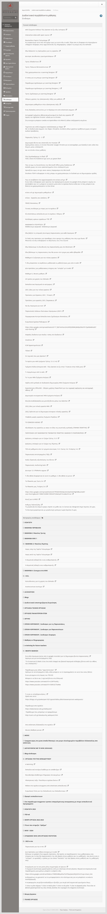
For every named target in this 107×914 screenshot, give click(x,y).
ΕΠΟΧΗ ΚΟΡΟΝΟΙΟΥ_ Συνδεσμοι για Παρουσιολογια (44, 629)
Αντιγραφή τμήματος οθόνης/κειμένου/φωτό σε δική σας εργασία (49, 115)
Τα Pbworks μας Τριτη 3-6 (35, 481)
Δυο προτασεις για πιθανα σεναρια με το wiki (42, 852)
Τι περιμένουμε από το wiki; (36, 372)
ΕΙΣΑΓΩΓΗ (28, 522)
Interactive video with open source (38, 35)
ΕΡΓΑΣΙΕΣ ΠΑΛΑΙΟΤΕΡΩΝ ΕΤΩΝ (36, 613)
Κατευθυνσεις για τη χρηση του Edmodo (40, 581)
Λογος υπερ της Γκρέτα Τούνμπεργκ (38, 549)
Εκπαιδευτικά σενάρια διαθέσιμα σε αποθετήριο (43, 770)
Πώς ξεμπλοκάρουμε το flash (36, 156)
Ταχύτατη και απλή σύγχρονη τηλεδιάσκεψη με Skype (45, 127)
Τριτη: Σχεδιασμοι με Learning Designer (40, 94)
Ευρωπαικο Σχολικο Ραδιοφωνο (37, 322)
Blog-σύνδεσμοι (30, 754)
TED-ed (27, 814)
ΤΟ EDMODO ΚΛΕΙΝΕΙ (33, 422)
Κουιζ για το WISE (32, 499)
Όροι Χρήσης (64, 910)
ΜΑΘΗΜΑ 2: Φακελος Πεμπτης (36, 544)
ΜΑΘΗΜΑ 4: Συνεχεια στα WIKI (36, 571)
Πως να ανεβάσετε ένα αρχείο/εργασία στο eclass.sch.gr (46, 180)
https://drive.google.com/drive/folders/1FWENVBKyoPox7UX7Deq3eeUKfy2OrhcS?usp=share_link (58, 874)
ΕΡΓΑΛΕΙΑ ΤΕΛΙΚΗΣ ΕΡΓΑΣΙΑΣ (35, 608)
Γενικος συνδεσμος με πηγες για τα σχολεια (41, 209)
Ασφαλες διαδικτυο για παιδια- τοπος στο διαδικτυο (44, 335)
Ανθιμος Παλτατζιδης (34, 505)
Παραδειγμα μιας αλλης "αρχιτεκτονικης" (40, 670)
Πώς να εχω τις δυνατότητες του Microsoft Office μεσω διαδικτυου (50, 165)
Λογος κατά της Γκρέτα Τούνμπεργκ (38, 555)
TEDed (28, 351)
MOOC (27, 735)
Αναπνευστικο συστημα (34, 587)
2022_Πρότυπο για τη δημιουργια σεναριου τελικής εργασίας (47, 412)
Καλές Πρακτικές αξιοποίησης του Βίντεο (40, 460)
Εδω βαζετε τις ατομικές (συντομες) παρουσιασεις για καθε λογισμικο (50, 233)
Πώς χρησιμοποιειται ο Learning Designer (41, 72)
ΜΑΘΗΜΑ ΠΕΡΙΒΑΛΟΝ (33, 528)
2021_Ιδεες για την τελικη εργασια (38, 290)
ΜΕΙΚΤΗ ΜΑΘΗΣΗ (31, 651)
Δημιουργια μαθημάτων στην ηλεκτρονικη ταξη (43, 104)
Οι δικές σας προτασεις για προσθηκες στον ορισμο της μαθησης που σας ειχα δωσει (56, 238)
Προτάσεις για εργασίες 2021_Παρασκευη (41, 300)
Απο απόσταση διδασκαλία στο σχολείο (40, 725)
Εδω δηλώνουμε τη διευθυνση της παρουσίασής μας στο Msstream (50, 247)
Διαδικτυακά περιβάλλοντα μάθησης (41, 10)
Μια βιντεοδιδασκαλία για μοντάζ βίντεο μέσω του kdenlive (47, 401)
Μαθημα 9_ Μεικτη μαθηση (36, 274)
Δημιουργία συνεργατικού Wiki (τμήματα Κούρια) (43, 396)
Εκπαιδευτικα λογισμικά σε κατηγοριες (40, 284)
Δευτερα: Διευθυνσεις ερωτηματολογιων (40, 56)
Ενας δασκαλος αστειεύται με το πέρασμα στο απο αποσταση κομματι (51, 110)
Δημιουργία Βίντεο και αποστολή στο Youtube (42, 143)
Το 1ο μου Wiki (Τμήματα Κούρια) (38, 377)
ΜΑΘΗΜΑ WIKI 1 (31, 538)
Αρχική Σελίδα (26, 10)
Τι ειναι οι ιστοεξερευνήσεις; (36, 694)
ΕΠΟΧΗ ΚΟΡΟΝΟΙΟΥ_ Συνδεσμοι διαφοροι (40, 635)
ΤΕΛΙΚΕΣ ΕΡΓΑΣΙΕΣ (31, 899)
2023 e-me (29, 841)
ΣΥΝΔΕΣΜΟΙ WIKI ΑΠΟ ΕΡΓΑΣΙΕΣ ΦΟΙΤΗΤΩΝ (40, 836)
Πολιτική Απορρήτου (75, 910)
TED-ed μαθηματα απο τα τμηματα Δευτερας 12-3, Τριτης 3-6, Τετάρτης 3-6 (52, 449)
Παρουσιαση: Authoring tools (36, 465)
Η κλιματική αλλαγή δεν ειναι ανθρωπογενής (42, 560)
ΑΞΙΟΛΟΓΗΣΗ (29, 592)
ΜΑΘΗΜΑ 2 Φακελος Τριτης (35, 533)
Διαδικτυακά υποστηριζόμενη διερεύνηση (40, 603)
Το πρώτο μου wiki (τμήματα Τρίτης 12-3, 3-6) (42, 361)
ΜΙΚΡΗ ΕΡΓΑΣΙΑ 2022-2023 (34, 820)
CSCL (27, 576)
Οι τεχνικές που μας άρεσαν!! (36, 356)
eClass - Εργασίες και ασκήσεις (37, 198)
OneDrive (29, 340)
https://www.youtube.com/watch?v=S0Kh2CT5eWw (43, 685)
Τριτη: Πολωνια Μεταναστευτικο (37, 67)
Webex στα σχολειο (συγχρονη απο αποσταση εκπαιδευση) (47, 786)
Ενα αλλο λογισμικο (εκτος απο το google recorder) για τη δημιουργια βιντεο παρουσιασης (58, 656)
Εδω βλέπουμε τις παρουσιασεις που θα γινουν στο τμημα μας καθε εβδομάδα (54, 252)
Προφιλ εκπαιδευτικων (33, 796)
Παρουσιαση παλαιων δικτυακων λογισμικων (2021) (44, 311)
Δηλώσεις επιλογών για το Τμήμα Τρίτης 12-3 (42, 438)
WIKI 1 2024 (29, 831)
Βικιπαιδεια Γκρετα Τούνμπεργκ (37, 40)
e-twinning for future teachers (35, 645)
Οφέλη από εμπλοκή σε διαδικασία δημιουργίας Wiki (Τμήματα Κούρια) (51, 383)
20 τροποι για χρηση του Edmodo (38, 279)
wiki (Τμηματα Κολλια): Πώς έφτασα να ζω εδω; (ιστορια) (46, 30)
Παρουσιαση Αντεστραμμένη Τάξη (38, 454)
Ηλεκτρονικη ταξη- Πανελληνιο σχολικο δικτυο (42, 780)
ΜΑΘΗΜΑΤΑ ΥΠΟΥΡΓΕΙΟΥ (35, 225)
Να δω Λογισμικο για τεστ (35, 306)
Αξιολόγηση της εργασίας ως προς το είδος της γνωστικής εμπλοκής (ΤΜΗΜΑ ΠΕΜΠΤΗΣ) (57, 428)
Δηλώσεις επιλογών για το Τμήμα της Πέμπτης (42, 444)
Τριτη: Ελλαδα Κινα (33, 62)
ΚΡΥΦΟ (27, 619)
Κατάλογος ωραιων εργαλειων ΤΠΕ (38, 219)
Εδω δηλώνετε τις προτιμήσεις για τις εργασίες (43, 51)
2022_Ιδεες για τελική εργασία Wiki (38, 406)
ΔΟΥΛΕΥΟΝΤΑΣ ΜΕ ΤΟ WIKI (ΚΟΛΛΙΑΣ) (38, 748)
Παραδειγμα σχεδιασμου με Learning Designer (42, 83)
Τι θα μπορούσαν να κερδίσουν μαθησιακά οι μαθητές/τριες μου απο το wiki (53, 263)
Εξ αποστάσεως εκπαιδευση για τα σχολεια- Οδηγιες (44, 214)
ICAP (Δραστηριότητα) (34, 345)
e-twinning (30, 764)
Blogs (27, 597)
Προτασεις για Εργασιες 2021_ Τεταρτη (40, 295)
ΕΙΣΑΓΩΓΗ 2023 (30, 809)
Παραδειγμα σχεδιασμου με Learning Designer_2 (43, 88)
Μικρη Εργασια (30, 894)
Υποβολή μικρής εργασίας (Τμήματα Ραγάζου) (42, 417)
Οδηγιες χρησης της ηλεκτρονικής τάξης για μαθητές (45, 99)
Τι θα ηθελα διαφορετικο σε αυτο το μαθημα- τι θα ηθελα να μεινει (50, 476)
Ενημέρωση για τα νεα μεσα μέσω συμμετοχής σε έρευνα (46, 867)
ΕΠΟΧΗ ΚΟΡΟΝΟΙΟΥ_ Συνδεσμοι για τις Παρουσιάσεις (45, 624)
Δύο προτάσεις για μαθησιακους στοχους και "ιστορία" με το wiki (49, 268)
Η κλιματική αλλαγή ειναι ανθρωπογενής (40, 565)
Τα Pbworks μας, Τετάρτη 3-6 (36, 487)
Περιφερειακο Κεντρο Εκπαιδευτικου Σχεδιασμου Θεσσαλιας (47, 316)
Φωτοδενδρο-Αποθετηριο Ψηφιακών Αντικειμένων (44, 775)
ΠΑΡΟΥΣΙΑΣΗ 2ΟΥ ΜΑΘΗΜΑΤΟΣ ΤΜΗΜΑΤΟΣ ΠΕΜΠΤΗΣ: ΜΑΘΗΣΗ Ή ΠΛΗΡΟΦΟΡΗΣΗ (55, 433)
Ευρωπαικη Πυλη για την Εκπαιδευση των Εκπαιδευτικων (46, 791)
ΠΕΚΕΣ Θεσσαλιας (32, 203)
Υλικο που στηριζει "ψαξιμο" (36, 825)
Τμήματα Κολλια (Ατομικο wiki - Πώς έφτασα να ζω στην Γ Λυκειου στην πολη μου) (55, 367)
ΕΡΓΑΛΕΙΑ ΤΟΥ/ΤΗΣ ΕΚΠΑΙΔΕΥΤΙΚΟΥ (38, 759)
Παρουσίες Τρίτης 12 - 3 (34, 137)
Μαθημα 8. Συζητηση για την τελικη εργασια (42, 258)
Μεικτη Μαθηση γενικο (34, 730)
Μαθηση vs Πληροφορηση (34, 640)
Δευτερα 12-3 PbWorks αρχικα (36, 470)
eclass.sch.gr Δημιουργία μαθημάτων (39, 192)
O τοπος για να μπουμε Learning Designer (41, 78)
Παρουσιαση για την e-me (35, 847)
